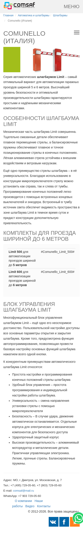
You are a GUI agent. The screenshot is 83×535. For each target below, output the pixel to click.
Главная (8, 15)
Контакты (43, 506)
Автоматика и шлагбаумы (33, 15)
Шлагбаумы (60, 15)
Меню (71, 6)
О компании (23, 501)
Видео (30, 506)
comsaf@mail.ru (23, 490)
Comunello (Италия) (20, 20)
